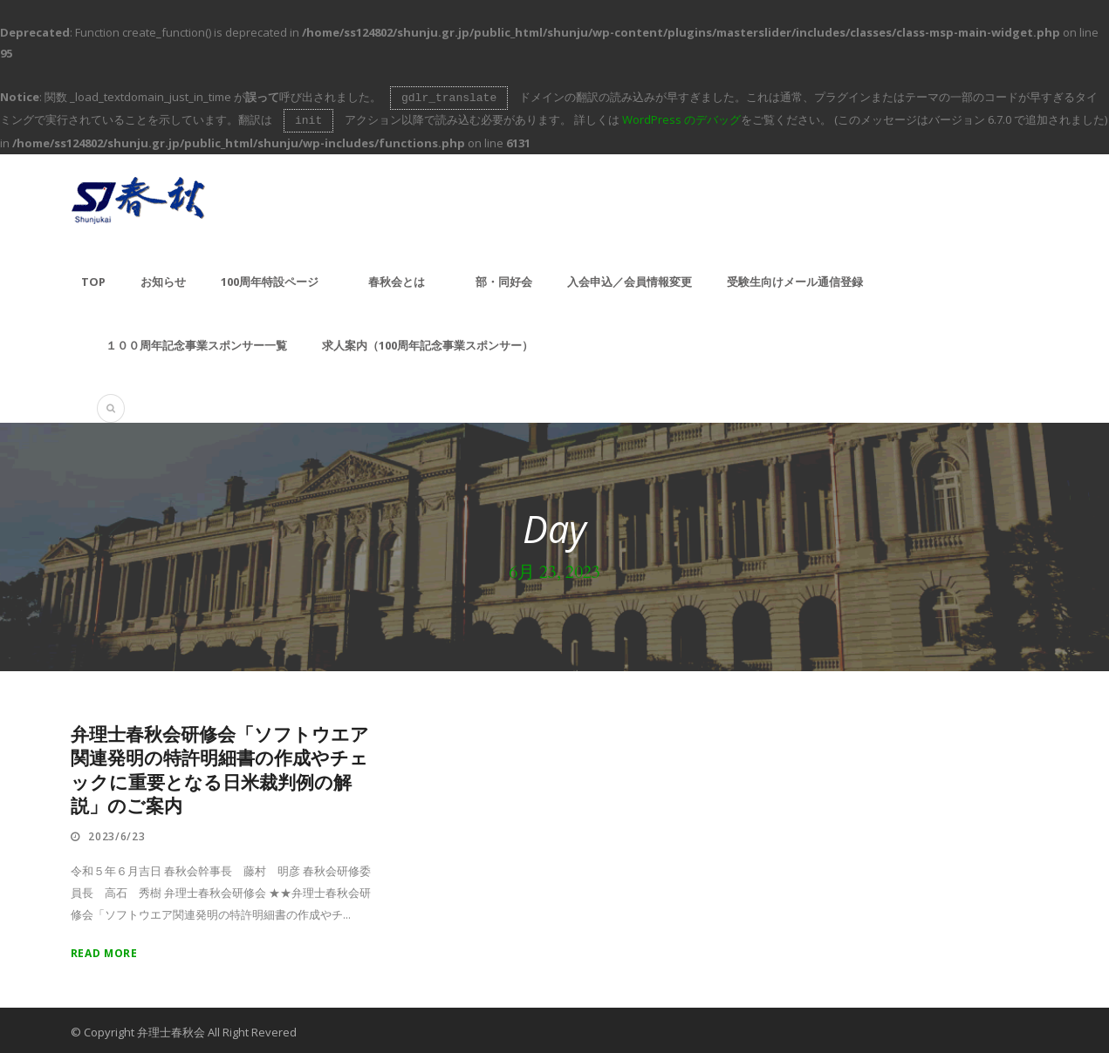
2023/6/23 (116, 832)
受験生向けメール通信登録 (795, 278)
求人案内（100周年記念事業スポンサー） (427, 342)
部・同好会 (504, 278)
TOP (93, 278)
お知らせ (163, 278)
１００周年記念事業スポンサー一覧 (196, 342)
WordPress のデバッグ (681, 118)
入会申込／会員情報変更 (629, 278)
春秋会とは (396, 278)
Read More (104, 949)
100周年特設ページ (269, 278)
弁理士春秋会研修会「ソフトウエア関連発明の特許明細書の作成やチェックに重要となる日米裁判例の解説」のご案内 (220, 767)
